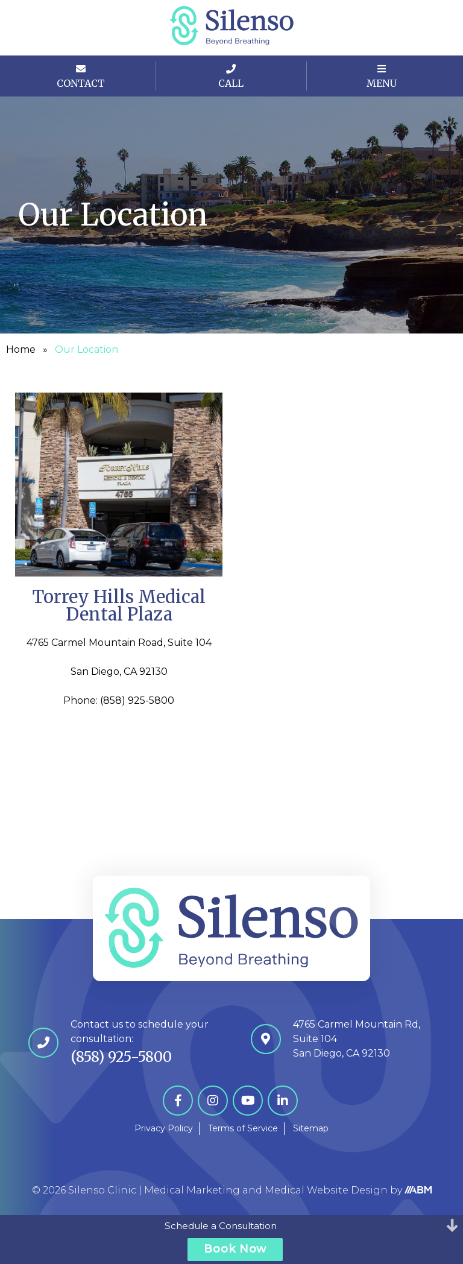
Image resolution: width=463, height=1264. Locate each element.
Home (21, 349)
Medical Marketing (192, 1190)
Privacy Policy (163, 1128)
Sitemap (311, 1128)
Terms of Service (243, 1128)
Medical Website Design (326, 1190)
